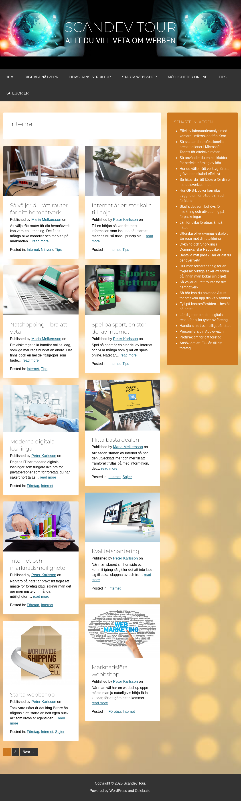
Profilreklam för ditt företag (200, 337)
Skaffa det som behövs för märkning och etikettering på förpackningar (202, 212)
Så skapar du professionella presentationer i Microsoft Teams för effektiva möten (201, 147)
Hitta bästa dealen (115, 440)
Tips (223, 77)
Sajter (127, 477)
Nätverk (47, 250)
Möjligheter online (188, 77)
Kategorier (17, 93)
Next (29, 752)
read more (40, 241)
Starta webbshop (139, 77)
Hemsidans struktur (90, 77)
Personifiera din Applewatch (201, 331)
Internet (33, 250)
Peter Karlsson (125, 219)
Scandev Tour (120, 27)
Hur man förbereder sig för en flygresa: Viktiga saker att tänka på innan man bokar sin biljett (204, 271)
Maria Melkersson (46, 219)
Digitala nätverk (41, 77)
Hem (10, 77)
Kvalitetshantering (115, 551)
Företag (33, 486)
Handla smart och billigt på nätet (205, 326)
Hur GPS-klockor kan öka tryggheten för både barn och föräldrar (202, 196)
